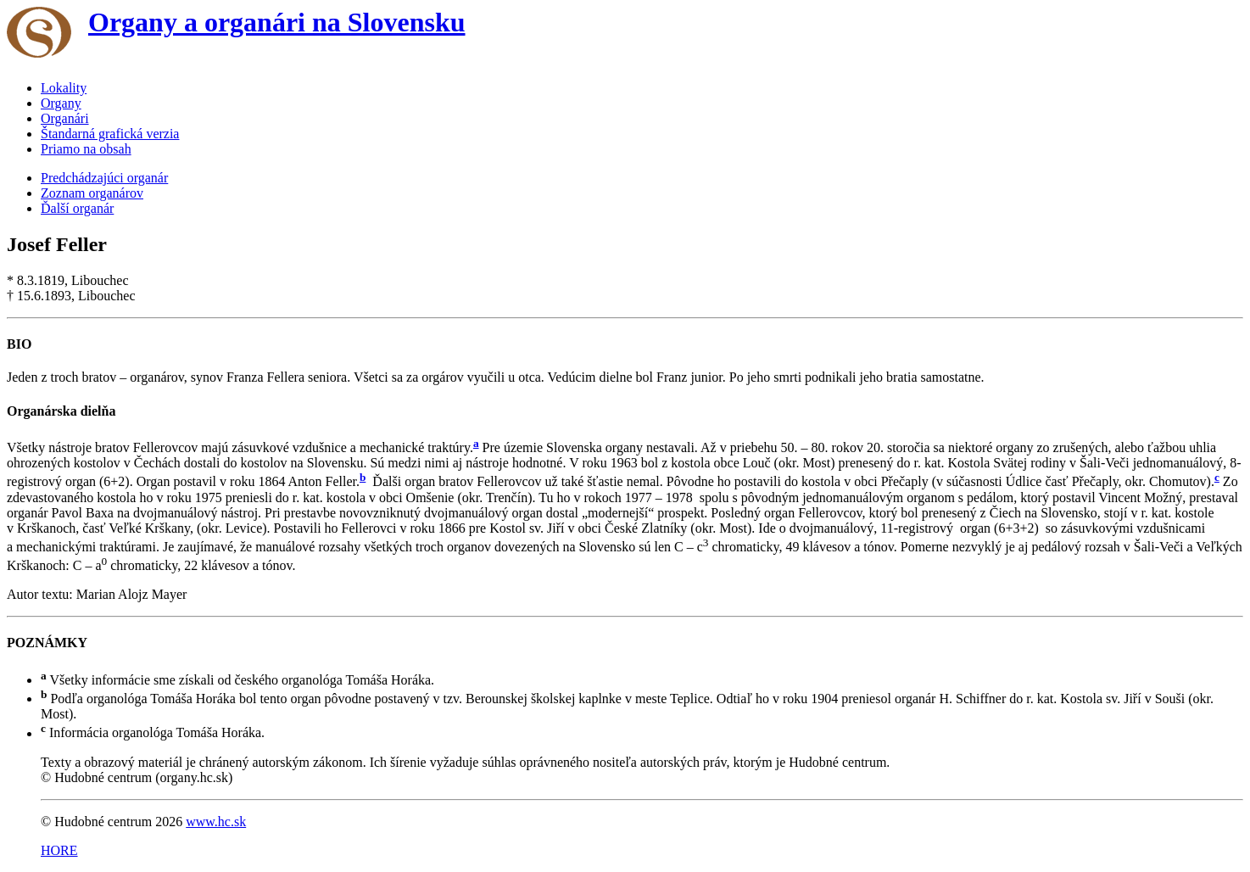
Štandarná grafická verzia (110, 133)
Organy (61, 103)
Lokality (63, 88)
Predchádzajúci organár (104, 177)
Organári (65, 118)
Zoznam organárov (92, 193)
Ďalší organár (77, 208)
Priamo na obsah (86, 149)
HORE (59, 850)
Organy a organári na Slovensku (277, 22)
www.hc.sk (216, 821)
